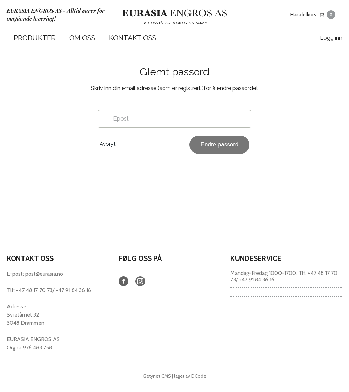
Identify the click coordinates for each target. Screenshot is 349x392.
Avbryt (107, 144)
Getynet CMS (157, 376)
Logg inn (331, 37)
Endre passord (220, 144)
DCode (198, 376)
